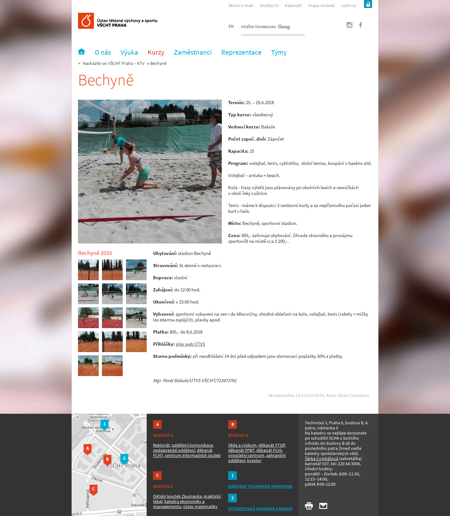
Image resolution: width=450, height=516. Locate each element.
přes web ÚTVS (190, 344)
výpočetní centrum (246, 455)
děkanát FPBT (241, 450)
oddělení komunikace (192, 445)
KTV (140, 63)
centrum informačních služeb (193, 455)
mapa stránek (321, 5)
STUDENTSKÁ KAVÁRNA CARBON (260, 509)
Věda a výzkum (242, 445)
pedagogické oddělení (174, 450)
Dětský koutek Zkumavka (177, 496)
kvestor (254, 460)
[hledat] (265, 27)
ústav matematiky (200, 506)
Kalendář (293, 5)
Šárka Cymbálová (321, 458)
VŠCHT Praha (120, 63)
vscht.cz (348, 5)
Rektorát (161, 445)
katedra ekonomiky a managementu (179, 503)
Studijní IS (269, 5)
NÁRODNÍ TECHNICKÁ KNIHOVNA (260, 486)
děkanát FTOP (272, 445)
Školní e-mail (241, 5)
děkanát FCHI (269, 450)
